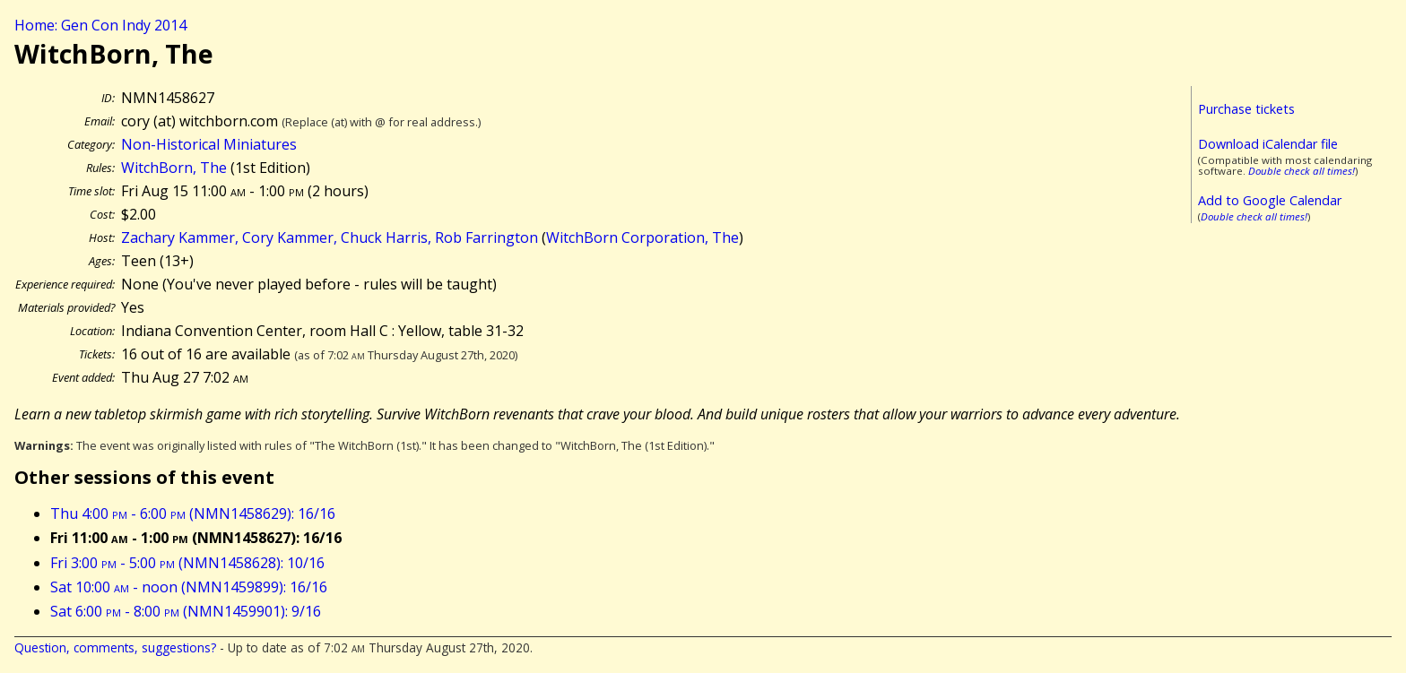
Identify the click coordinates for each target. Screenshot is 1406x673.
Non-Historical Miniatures (209, 144)
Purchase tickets (1246, 108)
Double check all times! (1301, 170)
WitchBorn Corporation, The (642, 237)
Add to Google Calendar (1269, 200)
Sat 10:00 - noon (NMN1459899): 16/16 (188, 587)
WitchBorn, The (174, 167)
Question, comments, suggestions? (115, 647)
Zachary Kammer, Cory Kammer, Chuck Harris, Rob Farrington (329, 237)
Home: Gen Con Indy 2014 (100, 25)
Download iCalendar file (1268, 143)
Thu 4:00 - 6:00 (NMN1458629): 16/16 (192, 513)
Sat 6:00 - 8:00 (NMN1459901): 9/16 (185, 611)
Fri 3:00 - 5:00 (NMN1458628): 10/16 (187, 563)
